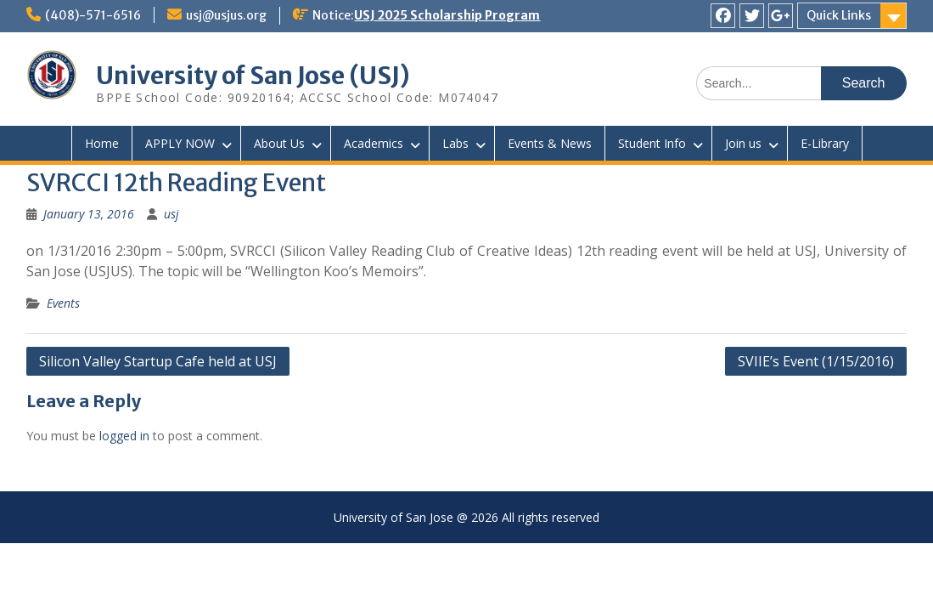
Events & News (550, 143)
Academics (373, 143)
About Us (279, 143)
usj (171, 214)
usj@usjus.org (226, 15)
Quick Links (839, 15)
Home (102, 143)
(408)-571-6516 (93, 15)
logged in (124, 436)
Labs (455, 143)
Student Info (652, 143)
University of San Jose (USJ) (253, 75)
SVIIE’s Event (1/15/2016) (816, 361)
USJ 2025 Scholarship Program (447, 15)
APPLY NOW (180, 143)
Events (63, 303)
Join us (743, 143)
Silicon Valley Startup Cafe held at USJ (158, 361)
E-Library (825, 143)
